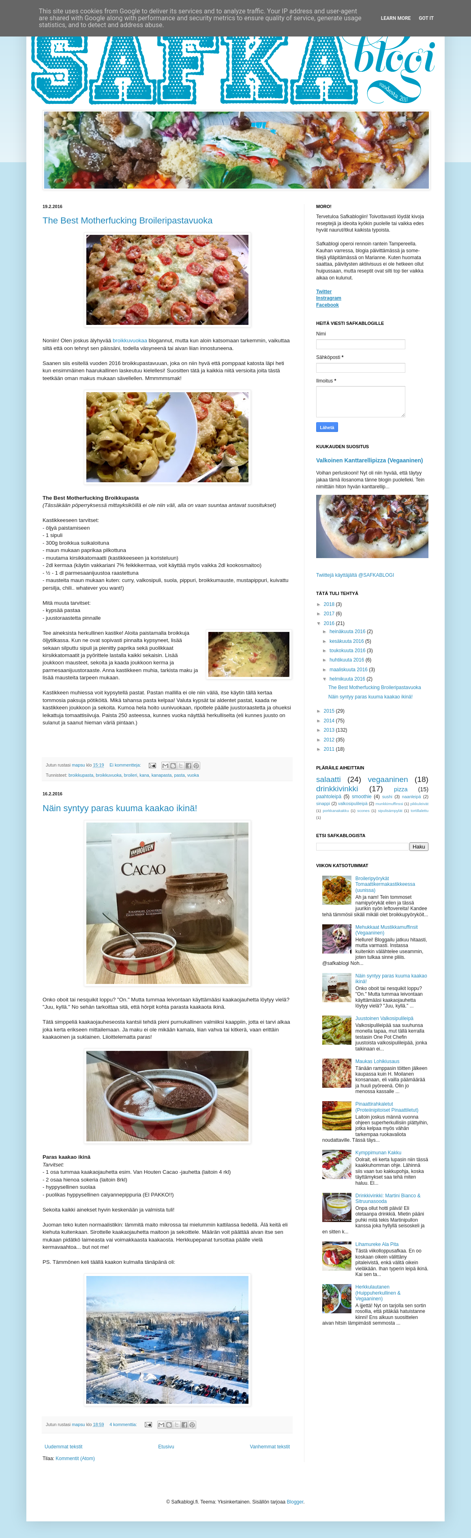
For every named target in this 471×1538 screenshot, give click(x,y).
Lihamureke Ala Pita (377, 1244)
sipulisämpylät (390, 810)
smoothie (362, 796)
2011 (330, 749)
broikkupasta (81, 775)
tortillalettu (419, 810)
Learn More (396, 18)
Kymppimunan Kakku (378, 1153)
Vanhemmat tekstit (270, 1447)
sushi (387, 796)
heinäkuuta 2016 (348, 631)
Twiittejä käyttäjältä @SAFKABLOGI (355, 575)
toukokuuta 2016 (348, 650)
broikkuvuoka (109, 775)
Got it (426, 18)
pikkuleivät (419, 803)
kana (144, 775)
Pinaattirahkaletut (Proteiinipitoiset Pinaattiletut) (386, 1107)
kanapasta (162, 775)
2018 (330, 604)
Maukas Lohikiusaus (377, 1061)
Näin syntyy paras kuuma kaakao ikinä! (120, 808)
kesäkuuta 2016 (347, 641)
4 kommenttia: (123, 1424)
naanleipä (411, 796)
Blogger (295, 1502)
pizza (401, 789)
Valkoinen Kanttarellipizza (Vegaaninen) (369, 460)
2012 (330, 740)
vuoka (193, 775)
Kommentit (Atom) (75, 1458)
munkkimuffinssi (389, 803)
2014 (330, 721)
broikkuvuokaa (130, 340)
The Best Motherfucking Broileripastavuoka (127, 220)
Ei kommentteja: (125, 765)
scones (363, 810)
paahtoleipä (328, 796)
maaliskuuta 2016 (349, 669)
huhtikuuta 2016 (348, 660)
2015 (330, 711)
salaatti (328, 779)
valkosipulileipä (353, 803)
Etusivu (166, 1447)
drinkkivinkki (337, 788)
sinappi (323, 803)
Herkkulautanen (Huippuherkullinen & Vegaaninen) (377, 1293)
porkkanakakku (336, 810)
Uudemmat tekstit (63, 1447)
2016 (330, 623)
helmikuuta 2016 (348, 679)
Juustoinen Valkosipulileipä (384, 1018)
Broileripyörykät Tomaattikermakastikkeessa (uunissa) (385, 884)
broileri (130, 775)
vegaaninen (388, 779)
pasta (179, 775)
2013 (330, 730)
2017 (330, 613)
